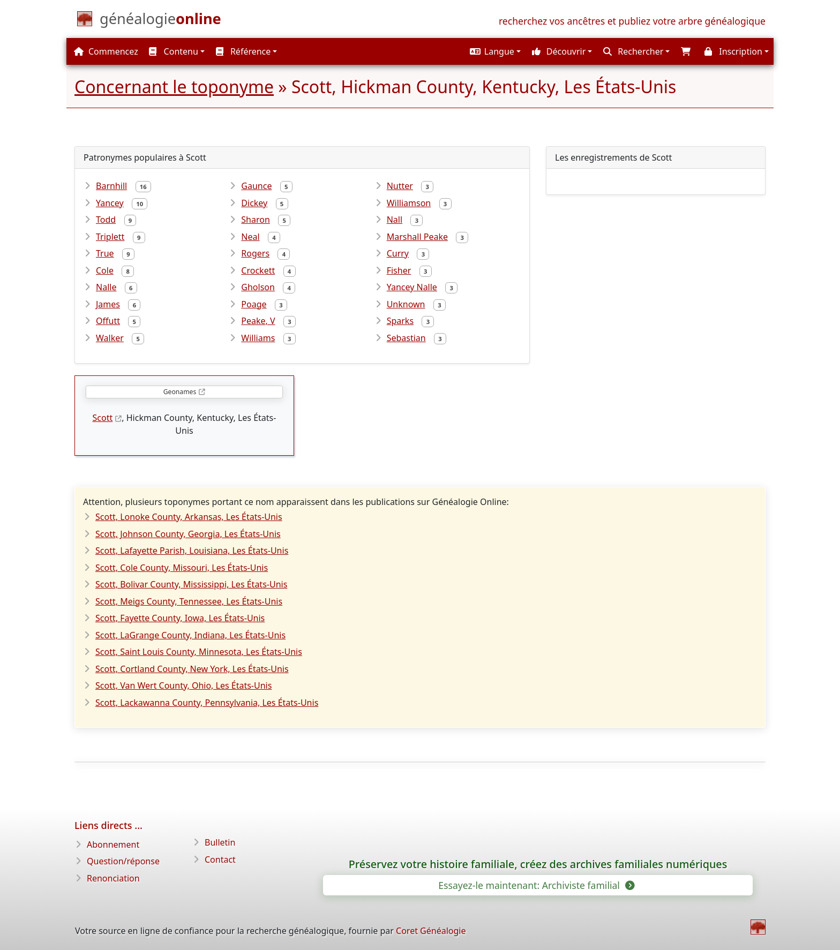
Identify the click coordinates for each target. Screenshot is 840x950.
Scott (103, 418)
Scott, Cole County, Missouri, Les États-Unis (181, 568)
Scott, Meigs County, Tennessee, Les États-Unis (188, 601)
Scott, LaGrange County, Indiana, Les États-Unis (190, 635)
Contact (220, 859)
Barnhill (111, 186)
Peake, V (258, 321)
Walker (110, 338)
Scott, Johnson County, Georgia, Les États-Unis (188, 534)
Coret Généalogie (431, 931)
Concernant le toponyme (174, 86)
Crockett (258, 270)
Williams (258, 338)
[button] (494, 51)
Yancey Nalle (412, 287)
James (108, 304)
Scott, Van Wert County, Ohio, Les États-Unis (183, 685)
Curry (398, 253)
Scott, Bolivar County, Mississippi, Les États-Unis (191, 584)
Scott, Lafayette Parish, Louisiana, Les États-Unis (191, 550)
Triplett (110, 237)
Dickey (254, 203)
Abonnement (113, 844)
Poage (253, 304)
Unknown (406, 304)
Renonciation (113, 878)
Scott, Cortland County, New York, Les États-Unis (192, 669)
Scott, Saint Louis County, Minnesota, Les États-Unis (198, 652)
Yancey (110, 203)
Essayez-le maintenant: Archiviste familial (535, 885)
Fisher (399, 270)
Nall (394, 219)
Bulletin (220, 842)
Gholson (258, 287)
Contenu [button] (173, 51)
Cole (105, 270)
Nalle (106, 287)
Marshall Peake (417, 237)
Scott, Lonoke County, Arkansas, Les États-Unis (188, 517)
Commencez (106, 51)
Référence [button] (243, 51)
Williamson (409, 203)
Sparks (400, 321)
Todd (106, 219)
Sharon (255, 219)
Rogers (255, 253)
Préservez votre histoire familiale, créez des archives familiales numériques (538, 864)
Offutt (108, 321)
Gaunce (256, 186)
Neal (250, 237)
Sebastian (406, 338)
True (105, 253)
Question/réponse (123, 861)
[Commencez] (160, 21)
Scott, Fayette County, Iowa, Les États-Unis (180, 618)
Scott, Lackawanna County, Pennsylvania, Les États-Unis (206, 702)
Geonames (179, 391)
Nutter (400, 186)
